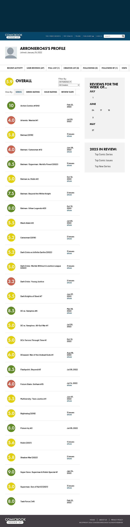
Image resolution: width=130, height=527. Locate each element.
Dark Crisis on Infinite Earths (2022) (36, 252)
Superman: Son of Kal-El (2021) (34, 486)
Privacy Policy (117, 520)
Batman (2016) (26, 134)
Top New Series (103, 166)
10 (109, 110)
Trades (78, 36)
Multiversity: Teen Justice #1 (33, 398)
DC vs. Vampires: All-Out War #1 (34, 325)
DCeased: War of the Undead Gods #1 (36, 354)
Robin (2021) (25, 442)
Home (92, 520)
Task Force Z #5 (27, 501)
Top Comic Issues (104, 160)
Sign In (99, 36)
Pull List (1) (54, 68)
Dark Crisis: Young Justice (32, 281)
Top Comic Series (104, 154)
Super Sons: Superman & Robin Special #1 (39, 472)
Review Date (67, 92)
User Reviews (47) (35, 68)
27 (93, 130)
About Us (103, 520)
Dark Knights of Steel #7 (31, 296)
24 (93, 110)
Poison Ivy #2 (26, 428)
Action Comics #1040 (29, 105)
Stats (124, 68)
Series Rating (33, 92)
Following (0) (90, 68)
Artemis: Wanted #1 (29, 120)
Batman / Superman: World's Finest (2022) (39, 164)
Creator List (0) (71, 68)
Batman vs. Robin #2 (29, 178)
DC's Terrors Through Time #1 (33, 340)
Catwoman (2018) (28, 237)
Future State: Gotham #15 (31, 384)
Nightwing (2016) (27, 413)
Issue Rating (50, 92)
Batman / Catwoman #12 (31, 149)
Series (19, 92)
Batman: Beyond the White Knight (35, 193)
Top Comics (68, 36)
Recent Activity (15, 68)
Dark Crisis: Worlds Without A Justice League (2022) (40, 266)
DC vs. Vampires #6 (28, 310)
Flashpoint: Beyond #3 (30, 369)
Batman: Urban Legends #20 (33, 208)
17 (101, 110)
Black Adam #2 (27, 222)
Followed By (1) (110, 68)
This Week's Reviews (53, 36)
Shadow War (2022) (29, 457)
